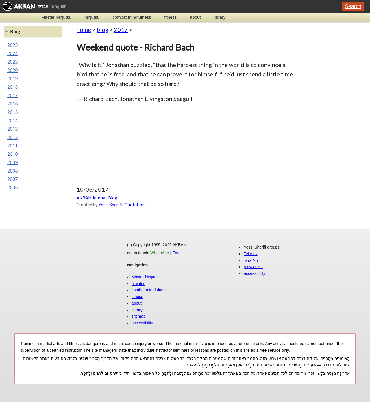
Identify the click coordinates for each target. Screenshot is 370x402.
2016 (12, 104)
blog (102, 29)
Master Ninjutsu (56, 17)
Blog (112, 197)
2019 (12, 78)
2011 (12, 145)
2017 (121, 29)
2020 (12, 70)
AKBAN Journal (91, 197)
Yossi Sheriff (111, 204)
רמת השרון (253, 266)
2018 (12, 87)
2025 (12, 45)
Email (177, 253)
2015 (12, 112)
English (59, 6)
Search (353, 6)
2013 (12, 129)
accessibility (142, 323)
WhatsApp (159, 253)
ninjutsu (91, 17)
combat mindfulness (131, 17)
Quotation (134, 204)
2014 (12, 120)
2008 (12, 171)
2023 (12, 62)
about (195, 17)
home (84, 29)
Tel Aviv (250, 253)
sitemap (139, 316)
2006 (12, 187)
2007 (12, 179)
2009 (12, 162)
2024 (12, 53)
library (220, 17)
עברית (43, 6)
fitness (170, 17)
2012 (12, 137)
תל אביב (251, 260)
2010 (12, 154)
